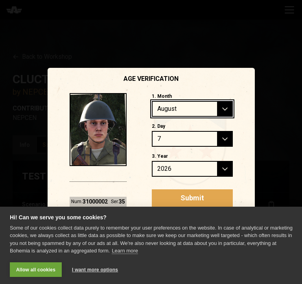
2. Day (158, 126)
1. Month (162, 96)
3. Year (160, 156)
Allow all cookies (35, 270)
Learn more (125, 251)
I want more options (95, 270)
